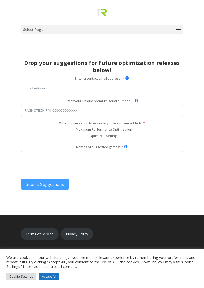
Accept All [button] (49, 276)
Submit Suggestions (45, 184)
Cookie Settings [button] (21, 276)
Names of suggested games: (98, 147)
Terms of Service (39, 234)
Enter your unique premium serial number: (98, 101)
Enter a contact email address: (98, 78)
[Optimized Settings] (87, 135)
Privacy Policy (77, 234)
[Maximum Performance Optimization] (73, 129)
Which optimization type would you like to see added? (100, 123)
